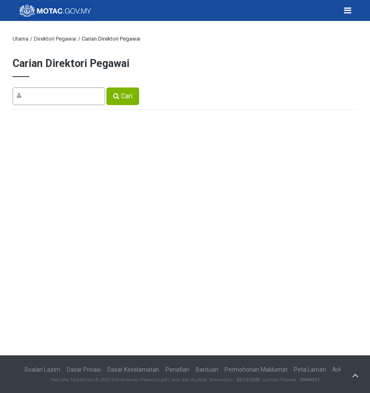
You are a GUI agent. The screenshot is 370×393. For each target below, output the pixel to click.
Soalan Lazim (42, 369)
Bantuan (207, 369)
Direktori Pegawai (55, 39)
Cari (122, 96)
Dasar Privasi (84, 369)
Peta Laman (310, 369)
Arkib (339, 369)
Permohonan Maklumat (256, 369)
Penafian (177, 369)
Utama (20, 39)
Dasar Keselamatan (133, 369)
